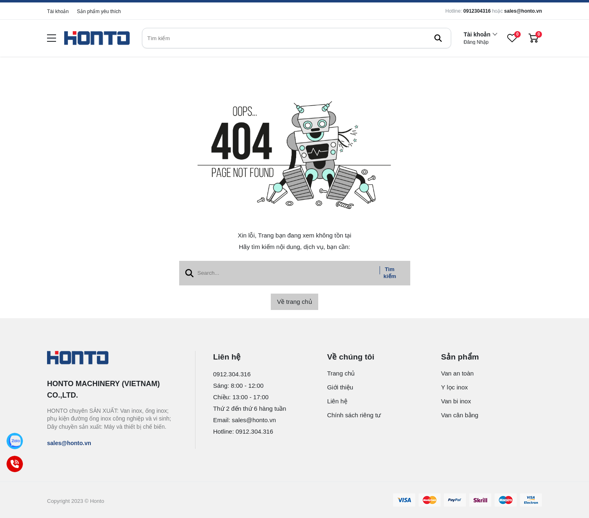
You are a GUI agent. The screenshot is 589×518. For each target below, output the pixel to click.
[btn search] (438, 38)
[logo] (97, 38)
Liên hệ (337, 401)
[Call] (14, 463)
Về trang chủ (294, 301)
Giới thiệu (340, 387)
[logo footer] (112, 358)
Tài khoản (58, 11)
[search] (296, 38)
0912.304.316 (232, 374)
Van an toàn (457, 373)
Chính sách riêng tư (354, 415)
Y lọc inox (454, 387)
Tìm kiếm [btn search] (390, 272)
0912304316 (477, 11)
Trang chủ (341, 373)
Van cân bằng (459, 415)
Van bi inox (456, 401)
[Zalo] (14, 440)
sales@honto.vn (523, 11)
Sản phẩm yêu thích (99, 11)
